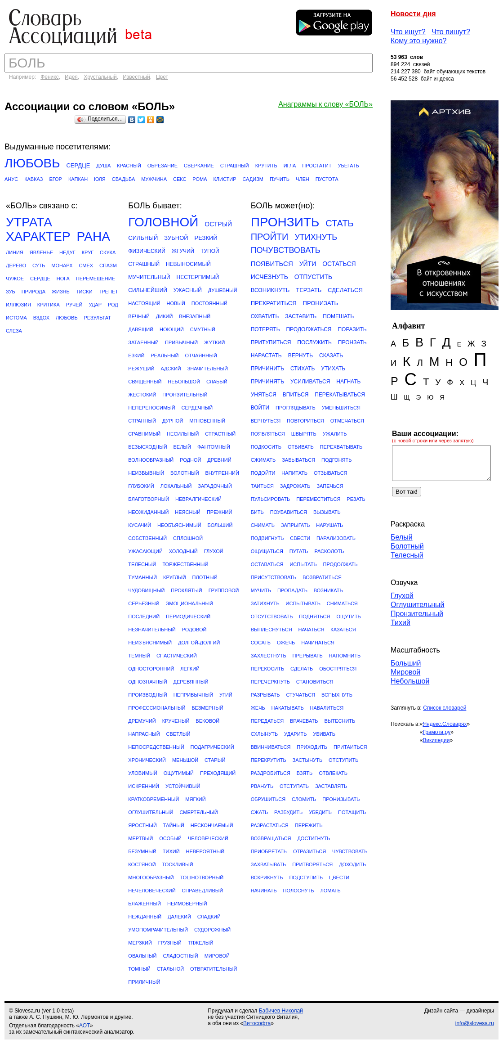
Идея (71, 77)
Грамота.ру (436, 732)
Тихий (400, 622)
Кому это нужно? (419, 41)
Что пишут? (451, 32)
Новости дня (413, 14)
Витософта (257, 1023)
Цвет (162, 77)
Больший (406, 663)
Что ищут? (408, 32)
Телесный (407, 555)
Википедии (436, 740)
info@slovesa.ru (474, 1023)
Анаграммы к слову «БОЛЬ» (325, 104)
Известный (136, 77)
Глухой (402, 595)
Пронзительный (417, 613)
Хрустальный (100, 77)
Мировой (405, 672)
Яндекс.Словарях (445, 724)
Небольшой (410, 681)
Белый (402, 537)
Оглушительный (418, 604)
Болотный (407, 546)
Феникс (49, 77)
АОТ (84, 1025)
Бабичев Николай (281, 1011)
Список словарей (444, 708)
